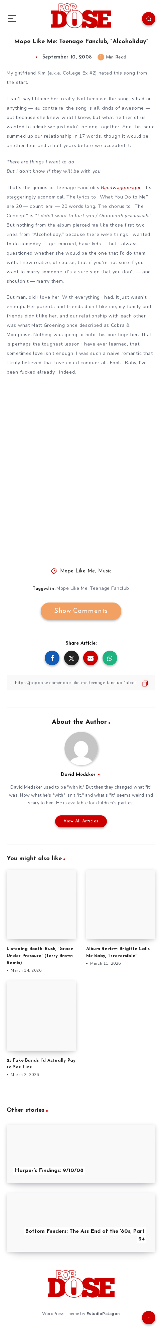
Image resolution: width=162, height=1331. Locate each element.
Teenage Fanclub (109, 588)
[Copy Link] (81, 682)
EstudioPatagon (103, 1313)
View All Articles (81, 821)
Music (105, 571)
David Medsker (78, 774)
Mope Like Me (77, 571)
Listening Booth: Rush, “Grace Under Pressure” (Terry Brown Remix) (40, 956)
